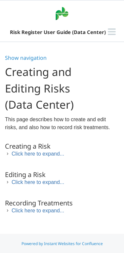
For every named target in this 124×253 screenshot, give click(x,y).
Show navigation (26, 57)
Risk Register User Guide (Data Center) (58, 32)
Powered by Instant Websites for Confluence (62, 243)
